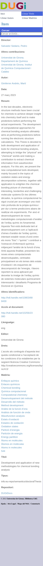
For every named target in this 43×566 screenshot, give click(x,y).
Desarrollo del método (12, 402)
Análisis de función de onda (15, 412)
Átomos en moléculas (12, 444)
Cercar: (6, 30)
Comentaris (35, 504)
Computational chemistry (14, 394)
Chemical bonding (10, 387)
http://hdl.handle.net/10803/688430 (17, 299)
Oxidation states (9, 426)
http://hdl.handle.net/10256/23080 (17, 315)
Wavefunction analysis (13, 416)
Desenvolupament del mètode (17, 398)
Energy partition (9, 437)
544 (3, 451)
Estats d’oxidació (10, 419)
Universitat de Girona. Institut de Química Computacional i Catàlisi (16, 68)
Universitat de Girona (15, 499)
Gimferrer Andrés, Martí (13, 83)
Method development (12, 405)
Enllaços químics (10, 380)
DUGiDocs (6, 493)
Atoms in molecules (11, 447)
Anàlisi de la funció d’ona (14, 409)
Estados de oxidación (12, 423)
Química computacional (13, 391)
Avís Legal (12, 504)
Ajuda (3, 504)
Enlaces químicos (10, 384)
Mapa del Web (23, 504)
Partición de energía (11, 433)
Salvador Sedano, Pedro (14, 46)
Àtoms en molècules (12, 440)
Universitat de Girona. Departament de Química (14, 59)
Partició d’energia (10, 430)
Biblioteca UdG (31, 499)
